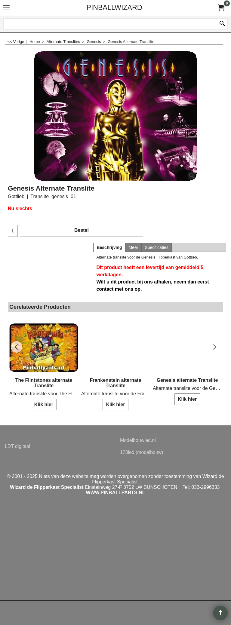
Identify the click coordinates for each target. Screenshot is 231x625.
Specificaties (156, 247)
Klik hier (43, 404)
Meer (133, 247)
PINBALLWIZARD (114, 7)
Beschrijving (109, 247)
